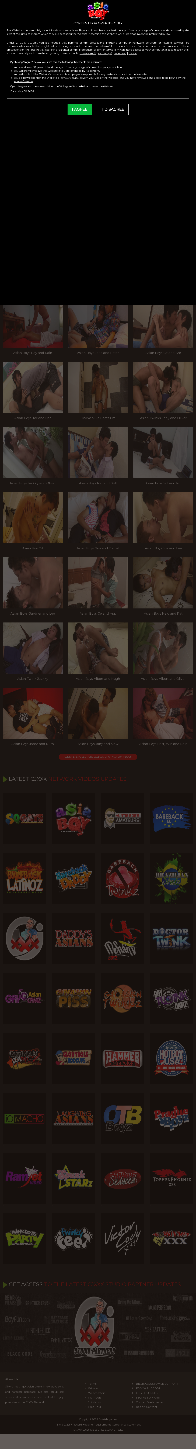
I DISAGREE (114, 109)
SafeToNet (124, 53)
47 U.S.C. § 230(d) (27, 42)
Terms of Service (71, 77)
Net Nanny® (107, 53)
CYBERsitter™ (88, 53)
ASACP (137, 53)
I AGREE (78, 109)
